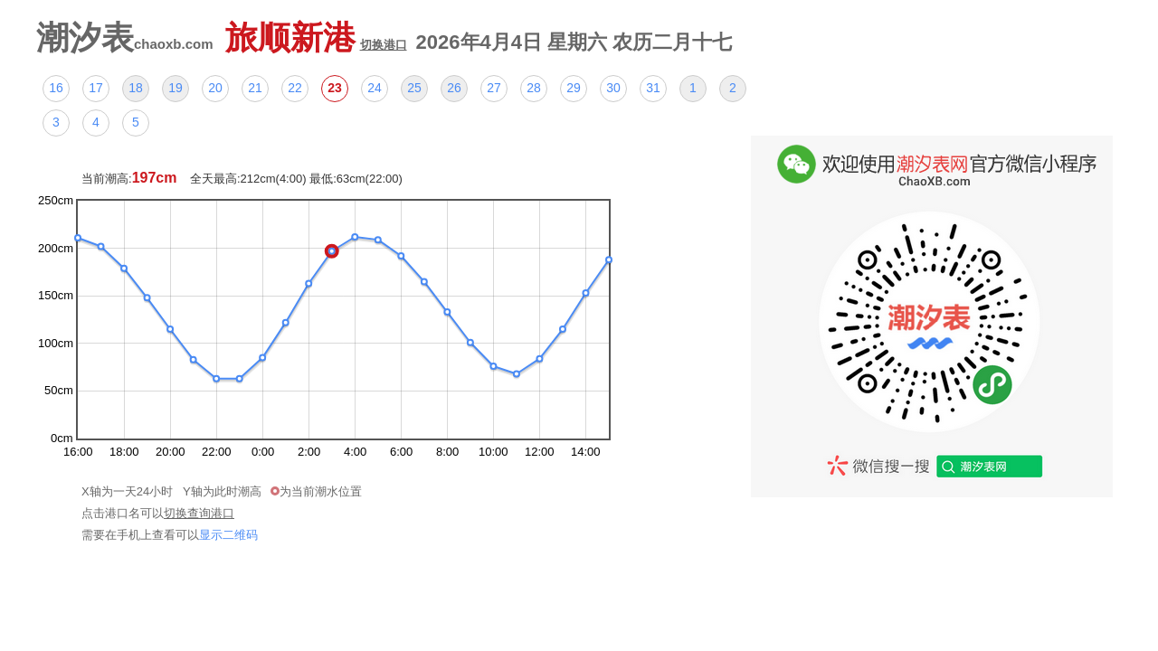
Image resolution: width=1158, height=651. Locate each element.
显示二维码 (228, 535)
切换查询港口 (199, 513)
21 (255, 87)
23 (334, 87)
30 (613, 87)
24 (374, 87)
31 (653, 87)
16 (56, 87)
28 (534, 87)
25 (414, 87)
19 (175, 87)
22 (295, 87)
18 (135, 87)
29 (573, 87)
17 (96, 87)
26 (454, 87)
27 (494, 87)
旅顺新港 (316, 37)
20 (215, 87)
